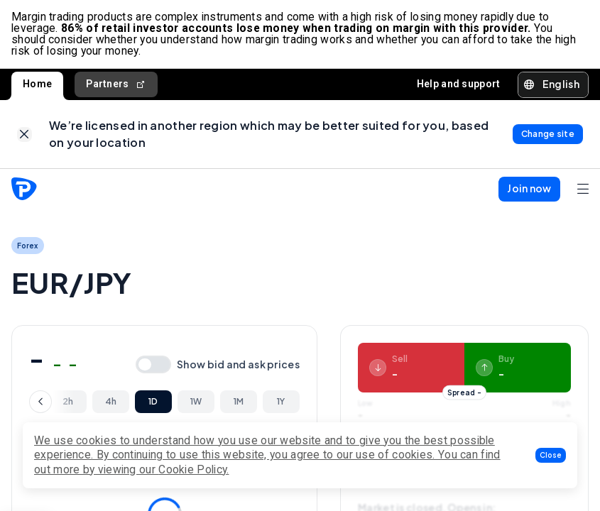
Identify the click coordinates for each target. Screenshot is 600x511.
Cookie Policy (192, 469)
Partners (116, 84)
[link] (24, 134)
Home (37, 83)
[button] (550, 455)
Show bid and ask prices (238, 364)
